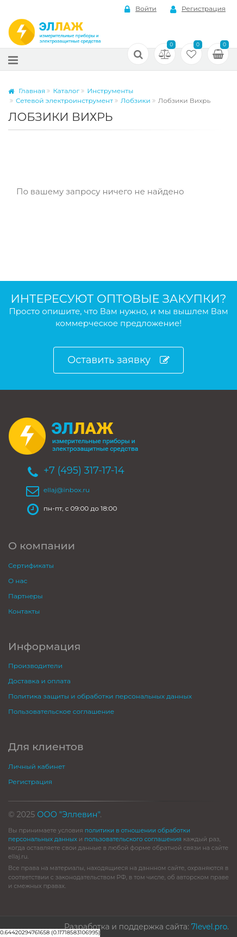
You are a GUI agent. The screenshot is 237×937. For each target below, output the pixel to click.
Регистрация (198, 9)
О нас (17, 581)
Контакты (24, 611)
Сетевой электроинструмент (64, 100)
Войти (140, 9)
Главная (26, 91)
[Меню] (13, 59)
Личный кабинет (36, 766)
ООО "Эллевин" (68, 814)
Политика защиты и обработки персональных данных (100, 696)
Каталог (66, 91)
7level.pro (209, 927)
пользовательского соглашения (133, 839)
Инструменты (110, 91)
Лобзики (136, 100)
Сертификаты (31, 565)
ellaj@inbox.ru (66, 490)
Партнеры (25, 596)
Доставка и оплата (39, 681)
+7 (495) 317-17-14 (83, 470)
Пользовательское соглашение (61, 711)
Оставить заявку (118, 360)
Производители (35, 666)
